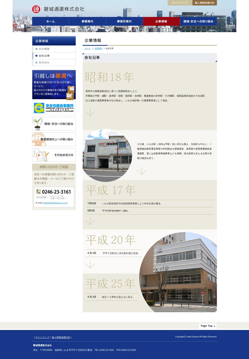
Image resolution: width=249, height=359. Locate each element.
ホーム (87, 48)
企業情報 (98, 48)
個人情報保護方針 (61, 337)
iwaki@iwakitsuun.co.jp (55, 203)
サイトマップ (42, 337)
